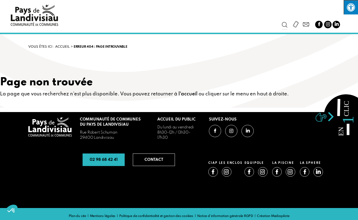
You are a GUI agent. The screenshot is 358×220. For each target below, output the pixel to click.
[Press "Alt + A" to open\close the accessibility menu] (351, 7)
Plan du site (77, 216)
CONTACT (154, 160)
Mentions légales (102, 216)
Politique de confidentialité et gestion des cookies (156, 216)
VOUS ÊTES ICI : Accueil (49, 47)
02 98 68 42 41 (104, 160)
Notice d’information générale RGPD (225, 216)
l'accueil (187, 94)
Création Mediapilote (273, 216)
